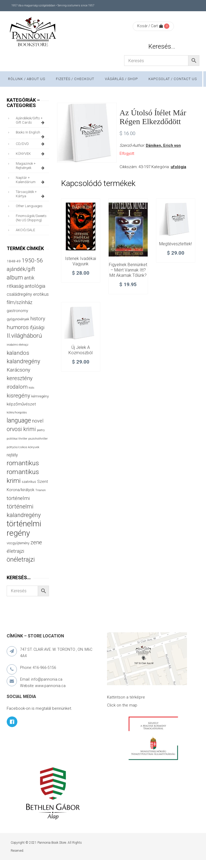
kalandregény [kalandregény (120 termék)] (23, 361)
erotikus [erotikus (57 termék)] (41, 294)
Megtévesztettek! (175, 243)
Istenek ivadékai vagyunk (80, 261)
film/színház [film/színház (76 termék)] (19, 302)
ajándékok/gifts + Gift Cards (31, 120)
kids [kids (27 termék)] (31, 387)
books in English (31, 133)
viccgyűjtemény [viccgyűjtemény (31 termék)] (18, 543)
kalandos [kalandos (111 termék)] (18, 353)
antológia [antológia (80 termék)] (35, 286)
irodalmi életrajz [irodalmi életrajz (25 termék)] (17, 344)
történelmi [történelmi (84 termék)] (18, 498)
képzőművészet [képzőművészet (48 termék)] (21, 404)
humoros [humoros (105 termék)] (18, 327)
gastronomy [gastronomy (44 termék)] (17, 310)
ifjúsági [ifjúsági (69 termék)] (37, 327)
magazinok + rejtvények (31, 165)
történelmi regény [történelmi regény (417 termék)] (24, 528)
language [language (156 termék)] (19, 420)
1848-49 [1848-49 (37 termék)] (14, 261)
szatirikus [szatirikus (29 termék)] (29, 482)
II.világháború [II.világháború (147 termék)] (24, 335)
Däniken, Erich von (163, 145)
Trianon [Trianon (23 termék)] (40, 490)
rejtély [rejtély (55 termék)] (12, 454)
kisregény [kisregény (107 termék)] (18, 395)
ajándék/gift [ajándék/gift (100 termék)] (21, 269)
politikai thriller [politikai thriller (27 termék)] (17, 438)
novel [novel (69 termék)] (37, 421)
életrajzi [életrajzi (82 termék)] (15, 551)
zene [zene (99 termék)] (36, 542)
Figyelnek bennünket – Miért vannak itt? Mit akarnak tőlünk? (128, 270)
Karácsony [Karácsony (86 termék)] (18, 370)
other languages (29, 206)
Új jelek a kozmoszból (80, 350)
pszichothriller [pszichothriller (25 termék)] (38, 438)
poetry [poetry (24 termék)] (41, 430)
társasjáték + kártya (31, 194)
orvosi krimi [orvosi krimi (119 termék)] (21, 429)
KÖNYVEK (31, 154)
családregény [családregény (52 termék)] (19, 294)
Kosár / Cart (150, 26)
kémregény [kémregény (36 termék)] (40, 396)
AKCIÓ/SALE (25, 230)
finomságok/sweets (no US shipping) (31, 218)
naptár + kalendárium (31, 180)
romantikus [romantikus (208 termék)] (23, 463)
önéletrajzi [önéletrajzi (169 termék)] (21, 559)
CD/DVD (31, 144)
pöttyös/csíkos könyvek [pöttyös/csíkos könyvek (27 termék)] (23, 447)
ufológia (178, 166)
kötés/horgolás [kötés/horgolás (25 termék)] (17, 412)
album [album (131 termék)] (15, 277)
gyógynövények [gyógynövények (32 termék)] (18, 319)
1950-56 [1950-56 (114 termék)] (32, 260)
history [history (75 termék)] (37, 318)
